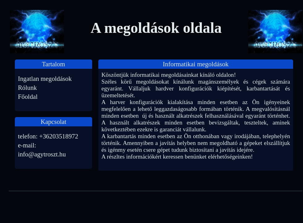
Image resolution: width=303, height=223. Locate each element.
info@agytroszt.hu (42, 154)
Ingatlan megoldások (45, 78)
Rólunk (27, 87)
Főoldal (28, 96)
